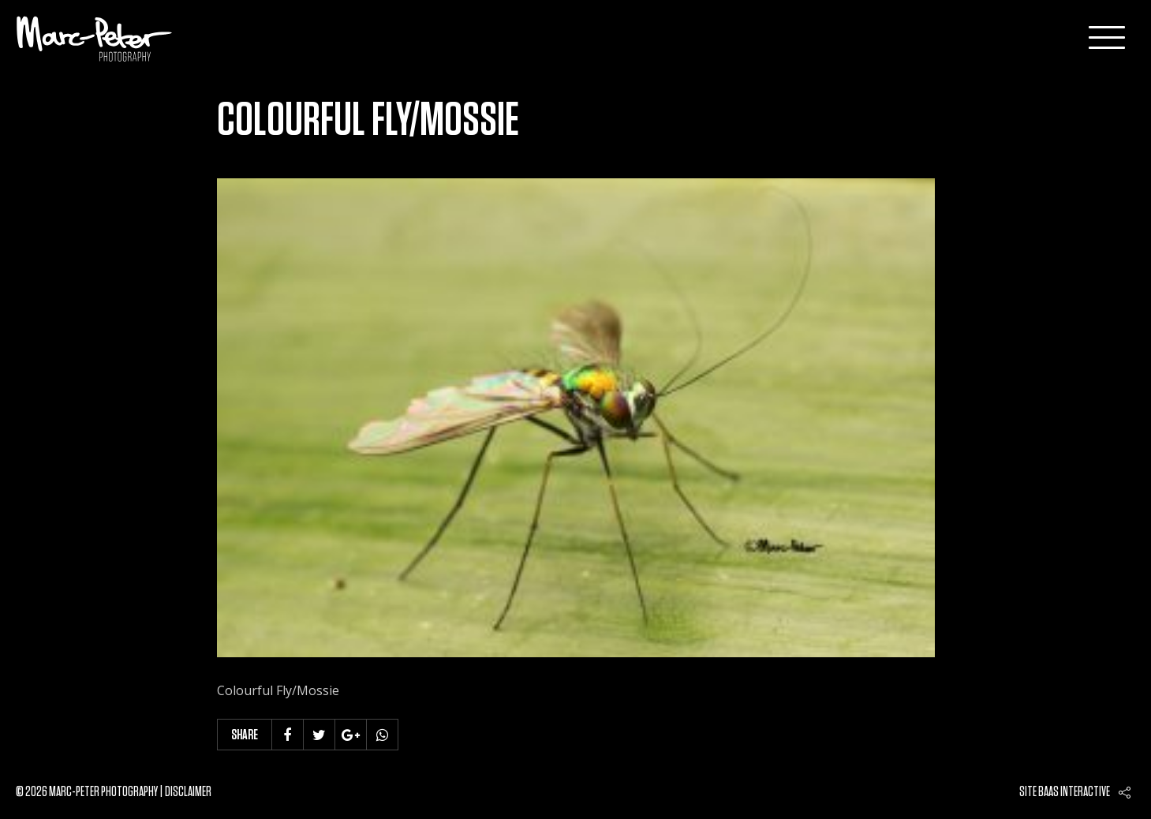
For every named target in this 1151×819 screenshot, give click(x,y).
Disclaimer (188, 792)
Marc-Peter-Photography (95, 39)
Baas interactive (1074, 792)
